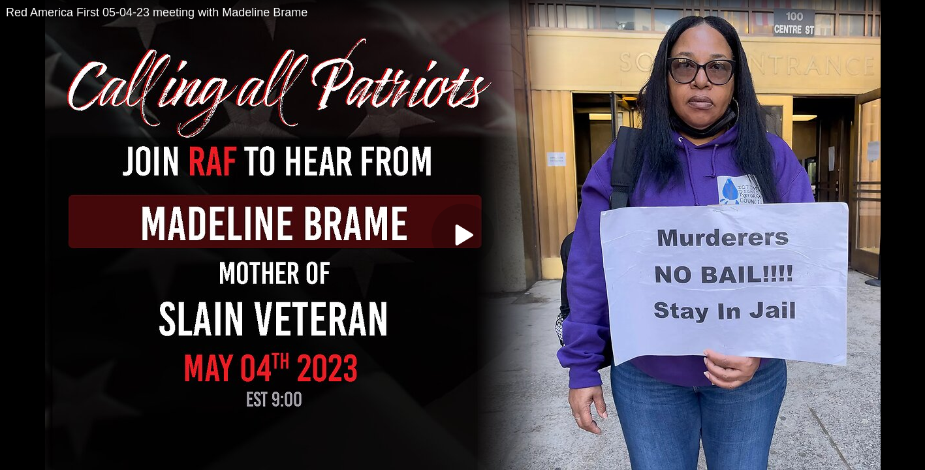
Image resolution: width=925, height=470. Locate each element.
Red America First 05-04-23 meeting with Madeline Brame (156, 12)
